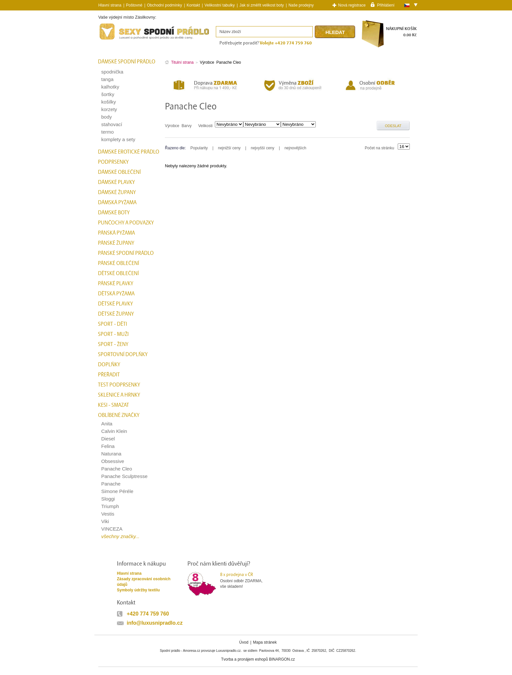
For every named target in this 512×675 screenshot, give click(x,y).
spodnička (112, 71)
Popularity (199, 148)
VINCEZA (111, 528)
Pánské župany (116, 243)
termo (107, 131)
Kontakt (193, 5)
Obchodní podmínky (164, 5)
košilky (108, 101)
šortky (107, 94)
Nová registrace (352, 5)
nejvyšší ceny (262, 148)
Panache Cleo (116, 468)
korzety (109, 109)
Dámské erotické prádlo (128, 152)
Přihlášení (385, 5)
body (106, 116)
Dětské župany (116, 314)
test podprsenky (119, 384)
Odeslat (393, 126)
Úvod (243, 642)
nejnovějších (295, 148)
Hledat (335, 32)
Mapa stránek (265, 642)
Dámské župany (117, 192)
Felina (108, 446)
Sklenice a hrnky (119, 395)
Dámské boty (114, 212)
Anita (106, 423)
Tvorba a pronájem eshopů (244, 659)
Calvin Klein (114, 431)
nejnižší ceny (229, 148)
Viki (105, 521)
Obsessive (112, 461)
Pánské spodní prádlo (126, 253)
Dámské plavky (116, 182)
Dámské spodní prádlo (126, 61)
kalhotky (110, 86)
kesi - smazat (113, 405)
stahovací (111, 124)
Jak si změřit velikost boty (261, 5)
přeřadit (109, 374)
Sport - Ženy (113, 344)
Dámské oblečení (119, 172)
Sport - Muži (113, 334)
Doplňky (109, 364)
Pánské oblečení (118, 263)
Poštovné (134, 5)
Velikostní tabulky (219, 5)
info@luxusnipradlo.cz (155, 623)
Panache (110, 483)
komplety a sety (118, 139)
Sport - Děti (112, 324)
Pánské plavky (115, 283)
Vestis (107, 513)
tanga (107, 79)
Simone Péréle (117, 491)
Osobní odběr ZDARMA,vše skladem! (245, 580)
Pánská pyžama (116, 233)
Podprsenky (113, 162)
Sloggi (108, 498)
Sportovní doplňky (123, 354)
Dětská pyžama (116, 293)
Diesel (108, 438)
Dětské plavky (115, 303)
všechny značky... (120, 536)
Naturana (111, 453)
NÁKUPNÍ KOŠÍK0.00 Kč (401, 32)
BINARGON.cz (282, 659)
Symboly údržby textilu (138, 590)
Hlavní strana (129, 573)
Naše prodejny (300, 5)
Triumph (110, 506)
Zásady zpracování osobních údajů (143, 582)
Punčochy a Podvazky (126, 222)
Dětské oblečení (118, 273)
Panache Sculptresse (124, 476)
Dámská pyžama (117, 202)
